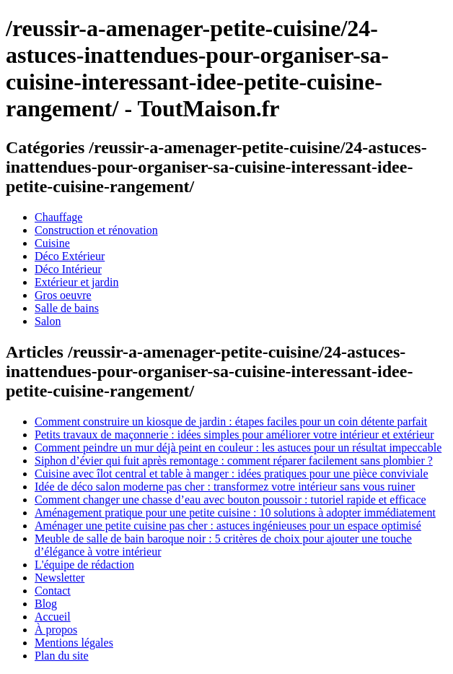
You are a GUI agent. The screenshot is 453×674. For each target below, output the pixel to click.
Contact (53, 590)
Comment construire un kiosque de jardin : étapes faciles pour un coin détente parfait (231, 421)
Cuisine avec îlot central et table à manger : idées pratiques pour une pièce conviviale (231, 473)
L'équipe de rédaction (84, 564)
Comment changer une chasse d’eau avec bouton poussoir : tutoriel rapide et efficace (230, 499)
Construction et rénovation (96, 230)
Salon (48, 321)
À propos (56, 629)
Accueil (53, 616)
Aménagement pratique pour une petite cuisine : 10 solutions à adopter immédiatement (235, 512)
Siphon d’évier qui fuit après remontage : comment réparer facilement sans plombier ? (234, 460)
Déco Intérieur (68, 269)
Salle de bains (67, 308)
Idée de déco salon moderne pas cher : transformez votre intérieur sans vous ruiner (225, 486)
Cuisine (52, 243)
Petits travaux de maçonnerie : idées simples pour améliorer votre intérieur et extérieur (234, 434)
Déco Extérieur (70, 256)
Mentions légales (74, 642)
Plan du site (62, 655)
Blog (46, 603)
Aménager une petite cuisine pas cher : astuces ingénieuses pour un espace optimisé (228, 525)
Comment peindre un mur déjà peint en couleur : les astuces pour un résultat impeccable (238, 447)
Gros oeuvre (63, 295)
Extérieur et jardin (76, 282)
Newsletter (59, 577)
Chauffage (58, 217)
